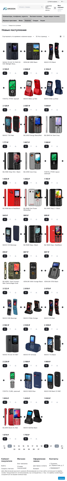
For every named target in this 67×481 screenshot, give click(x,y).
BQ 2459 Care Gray (30, 172)
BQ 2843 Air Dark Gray (52, 135)
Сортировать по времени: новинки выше (18, 36)
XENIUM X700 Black (51, 281)
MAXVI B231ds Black (30, 428)
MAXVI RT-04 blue (29, 355)
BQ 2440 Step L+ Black (52, 208)
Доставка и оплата (40, 466)
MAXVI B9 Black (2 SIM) (52, 391)
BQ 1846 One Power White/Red (30, 209)
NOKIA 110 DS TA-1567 (10, 355)
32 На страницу (43, 36)
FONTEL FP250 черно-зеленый (52, 172)
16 (28, 446)
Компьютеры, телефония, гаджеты (15, 16)
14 (19, 446)
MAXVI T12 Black (50, 355)
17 (32, 446)
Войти (3, 466)
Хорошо (61, 478)
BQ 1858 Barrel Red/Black (11, 208)
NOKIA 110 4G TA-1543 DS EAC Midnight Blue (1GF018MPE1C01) (11, 63)
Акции (42, 20)
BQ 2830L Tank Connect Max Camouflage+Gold (11, 282)
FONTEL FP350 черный (11, 99)
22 (14, 449)
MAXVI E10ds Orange (30, 318)
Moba (21, 20)
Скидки (35, 20)
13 (14, 446)
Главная (4, 25)
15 (23, 446)
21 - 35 (62, 447)
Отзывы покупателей (21, 467)
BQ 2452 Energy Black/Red (32, 135)
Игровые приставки (10, 20)
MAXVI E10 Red (49, 318)
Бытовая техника (36, 16)
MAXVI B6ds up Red (30, 99)
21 (51, 446)
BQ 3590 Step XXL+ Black (11, 172)
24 (24, 449)
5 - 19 (4, 447)
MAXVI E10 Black (50, 62)
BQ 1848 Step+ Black (30, 245)
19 (41, 446)
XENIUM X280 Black (30, 62)
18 (37, 446)
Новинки (28, 20)
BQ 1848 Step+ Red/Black (53, 245)
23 (19, 449)
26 (34, 449)
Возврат (36, 468)
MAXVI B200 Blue (29, 391)
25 (29, 449)
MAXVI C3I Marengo (9, 245)
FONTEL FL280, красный (11, 391)
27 (38, 449)
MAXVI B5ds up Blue (51, 99)
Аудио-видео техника (51, 16)
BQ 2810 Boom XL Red (10, 428)
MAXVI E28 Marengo (10, 318)
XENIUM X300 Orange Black (33, 281)
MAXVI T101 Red (8, 135)
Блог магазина (22, 463)
